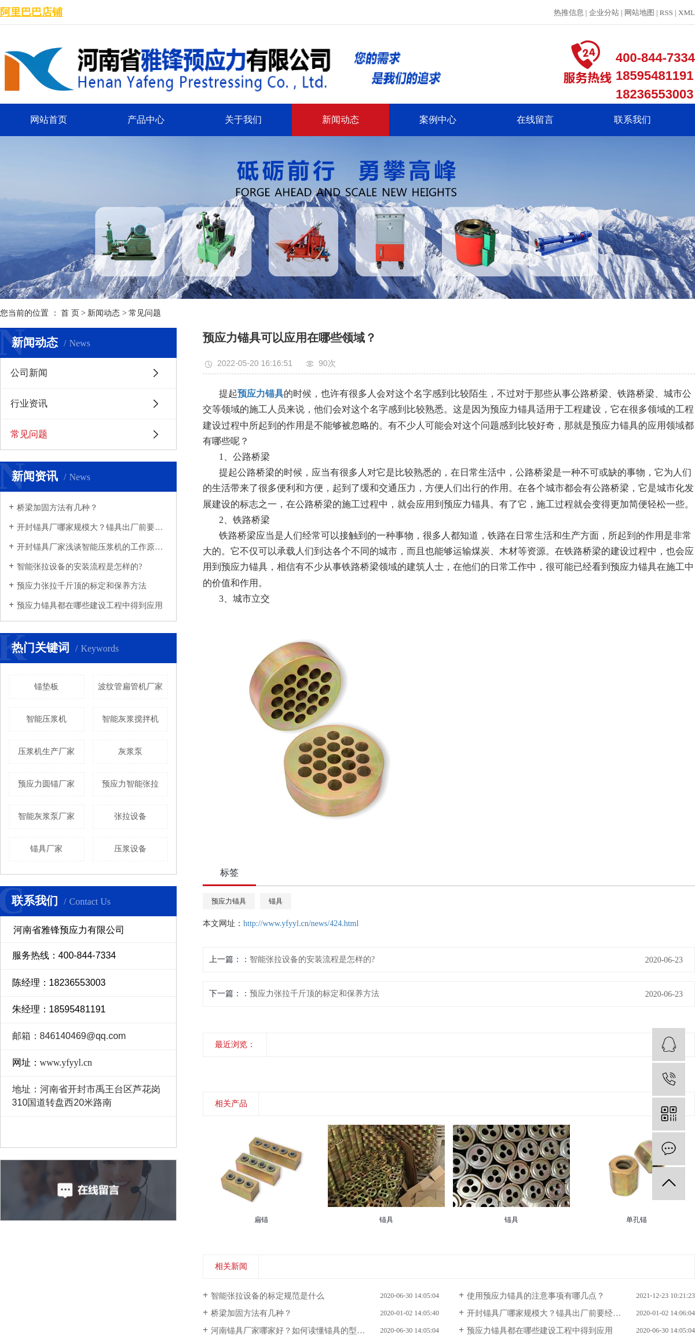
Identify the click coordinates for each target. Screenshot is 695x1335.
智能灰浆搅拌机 (130, 719)
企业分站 (604, 12)
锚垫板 (46, 686)
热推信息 (569, 12)
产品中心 (145, 120)
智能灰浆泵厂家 (46, 816)
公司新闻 (28, 373)
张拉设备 (130, 816)
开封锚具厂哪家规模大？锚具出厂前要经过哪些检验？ (92, 527)
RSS (666, 12)
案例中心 (437, 120)
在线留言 (535, 120)
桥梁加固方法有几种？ (57, 507)
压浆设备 (130, 848)
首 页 (70, 313)
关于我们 (243, 120)
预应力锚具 (228, 901)
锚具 (276, 901)
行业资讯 (28, 403)
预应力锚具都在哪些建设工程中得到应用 (90, 605)
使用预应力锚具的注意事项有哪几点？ (536, 1296)
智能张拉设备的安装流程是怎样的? (79, 566)
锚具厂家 (46, 848)
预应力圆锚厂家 (46, 784)
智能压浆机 (46, 719)
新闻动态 (340, 120)
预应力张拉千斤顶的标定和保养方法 (82, 585)
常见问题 (145, 313)
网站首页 (48, 120)
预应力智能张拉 (130, 784)
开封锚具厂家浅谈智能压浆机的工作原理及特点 (92, 547)
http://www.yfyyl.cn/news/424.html (301, 923)
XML (686, 12)
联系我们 (632, 120)
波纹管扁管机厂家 (130, 686)
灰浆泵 (130, 751)
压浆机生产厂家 (46, 751)
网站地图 (639, 12)
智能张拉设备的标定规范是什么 (267, 1296)
